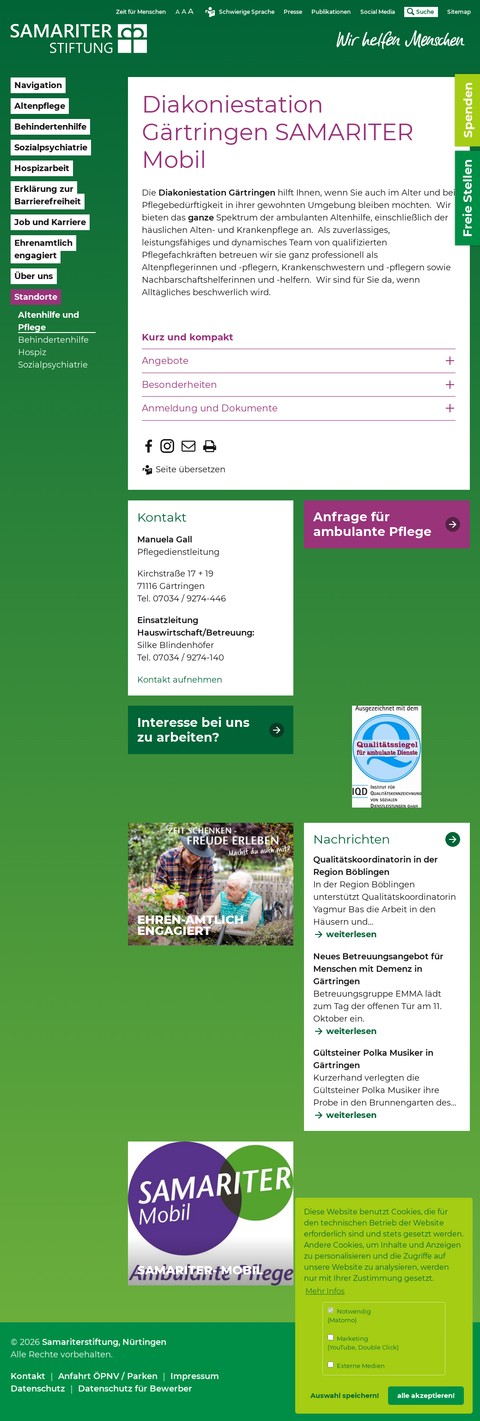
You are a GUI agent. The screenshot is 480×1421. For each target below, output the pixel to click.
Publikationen (331, 11)
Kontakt (28, 1376)
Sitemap (459, 11)
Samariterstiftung (80, 1342)
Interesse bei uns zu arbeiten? (193, 730)
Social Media (377, 11)
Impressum (194, 1376)
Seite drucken (210, 446)
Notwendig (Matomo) (349, 1315)
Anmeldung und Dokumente (210, 408)
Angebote (165, 360)
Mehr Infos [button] (325, 1291)
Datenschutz (38, 1389)
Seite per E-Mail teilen (188, 446)
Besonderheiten (179, 384)
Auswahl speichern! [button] (344, 1395)
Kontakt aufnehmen (179, 680)
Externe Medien (356, 1365)
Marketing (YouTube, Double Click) (363, 1342)
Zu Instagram (167, 446)
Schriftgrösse (186, 11)
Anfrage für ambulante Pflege (372, 524)
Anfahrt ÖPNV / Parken (108, 1376)
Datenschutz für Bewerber (135, 1389)
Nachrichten (351, 839)
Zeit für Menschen (141, 11)
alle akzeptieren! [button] (426, 1395)
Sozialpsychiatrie (53, 365)
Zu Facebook (149, 446)
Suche (425, 11)
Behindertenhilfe (53, 340)
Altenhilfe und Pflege (48, 321)
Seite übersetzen (190, 469)
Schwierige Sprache (246, 11)
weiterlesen (351, 934)
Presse (293, 11)
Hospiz (32, 352)
